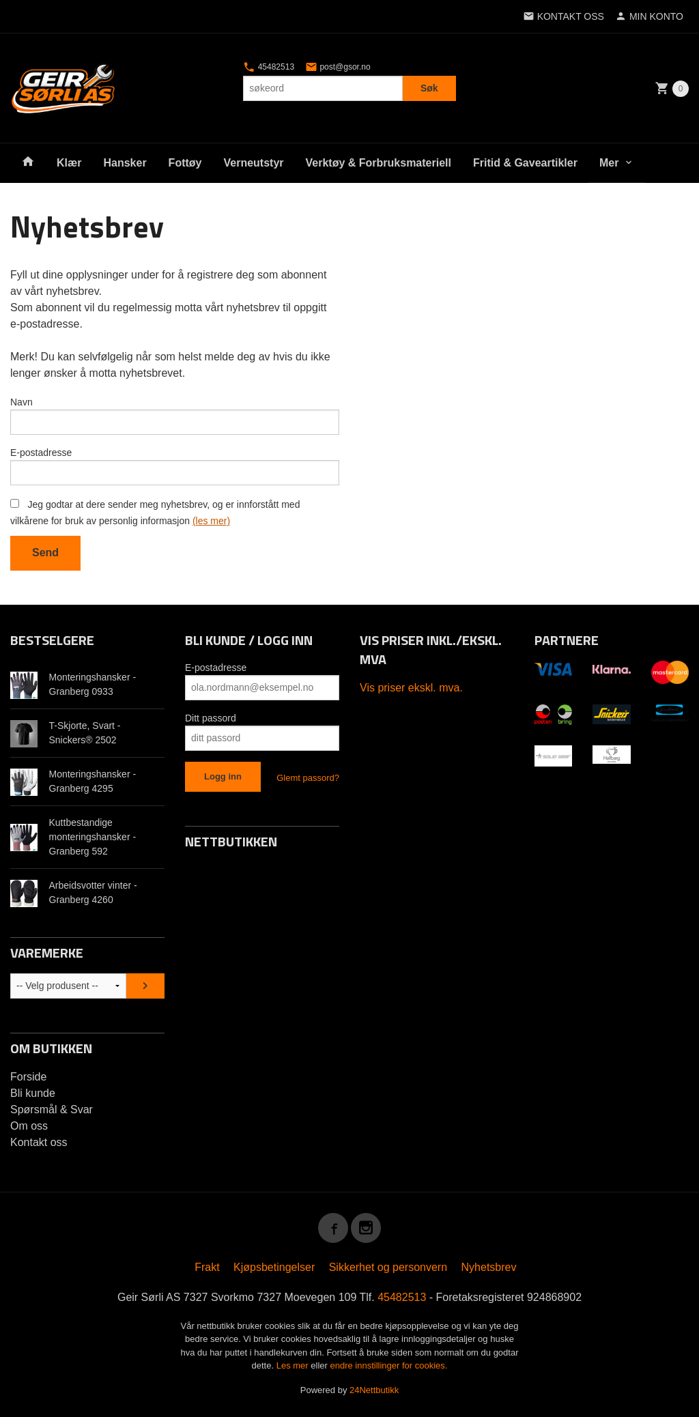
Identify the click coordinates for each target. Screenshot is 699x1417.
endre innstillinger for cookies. (388, 1365)
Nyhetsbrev (489, 1267)
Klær (69, 163)
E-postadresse (41, 452)
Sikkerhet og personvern (388, 1267)
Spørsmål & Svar (51, 1109)
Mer (608, 163)
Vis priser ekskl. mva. (411, 687)
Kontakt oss (39, 1142)
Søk (429, 88)
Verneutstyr (253, 163)
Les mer (293, 1365)
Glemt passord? (307, 778)
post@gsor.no (338, 67)
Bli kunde (32, 1093)
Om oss (29, 1126)
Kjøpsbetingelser (274, 1267)
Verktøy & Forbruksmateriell (378, 163)
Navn (21, 402)
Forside (28, 1077)
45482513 (268, 67)
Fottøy (185, 163)
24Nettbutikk (374, 1390)
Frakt (207, 1267)
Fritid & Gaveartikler (525, 163)
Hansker (124, 163)
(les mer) (211, 520)
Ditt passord (210, 718)
